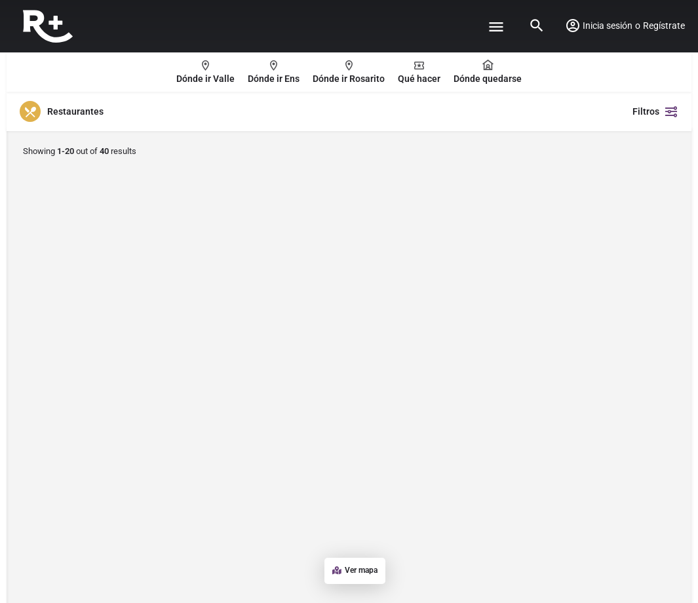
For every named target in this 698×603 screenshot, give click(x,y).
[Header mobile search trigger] (536, 25)
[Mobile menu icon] (496, 26)
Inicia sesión (607, 25)
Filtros (655, 111)
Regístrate (664, 25)
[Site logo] (49, 26)
